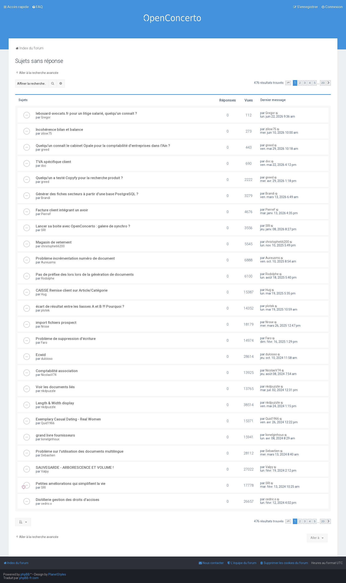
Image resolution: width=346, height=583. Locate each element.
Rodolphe (47, 278)
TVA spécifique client (53, 161)
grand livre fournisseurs (55, 435)
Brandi (45, 198)
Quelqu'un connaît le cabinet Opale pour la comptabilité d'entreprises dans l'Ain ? (103, 145)
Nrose (45, 326)
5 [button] (314, 82)
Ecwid (41, 354)
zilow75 (46, 133)
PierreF (46, 214)
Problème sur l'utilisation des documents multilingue (79, 451)
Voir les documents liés (55, 387)
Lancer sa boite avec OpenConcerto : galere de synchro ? (83, 226)
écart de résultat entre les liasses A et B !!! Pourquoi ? (80, 306)
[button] (288, 83)
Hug (44, 294)
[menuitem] (37, 7)
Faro (44, 342)
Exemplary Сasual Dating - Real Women (68, 419)
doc (43, 165)
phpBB (25, 574)
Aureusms (48, 262)
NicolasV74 (48, 375)
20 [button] (322, 82)
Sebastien (48, 455)
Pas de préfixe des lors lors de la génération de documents (85, 274)
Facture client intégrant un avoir (62, 210)
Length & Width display (55, 403)
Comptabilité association (57, 371)
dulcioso (47, 358)
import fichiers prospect (56, 322)
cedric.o (46, 503)
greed (45, 149)
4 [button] (309, 82)
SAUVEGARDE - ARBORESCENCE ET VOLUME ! (75, 467)
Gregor (46, 117)
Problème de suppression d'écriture (66, 338)
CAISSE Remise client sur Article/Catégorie (71, 290)
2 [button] (300, 82)
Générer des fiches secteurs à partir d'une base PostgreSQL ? (87, 194)
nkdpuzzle (48, 391)
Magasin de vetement (53, 242)
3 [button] (305, 82)
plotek (45, 310)
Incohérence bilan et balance (59, 129)
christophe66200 (53, 246)
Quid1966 (48, 423)
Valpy (45, 471)
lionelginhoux (50, 439)
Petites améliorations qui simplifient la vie (70, 483)
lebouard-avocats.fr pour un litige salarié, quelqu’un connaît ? (86, 113)
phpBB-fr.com (29, 578)
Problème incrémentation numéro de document (75, 258)
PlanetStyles (57, 574)
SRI (43, 230)
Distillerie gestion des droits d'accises (67, 499)
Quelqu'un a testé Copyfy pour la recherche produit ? (79, 178)
